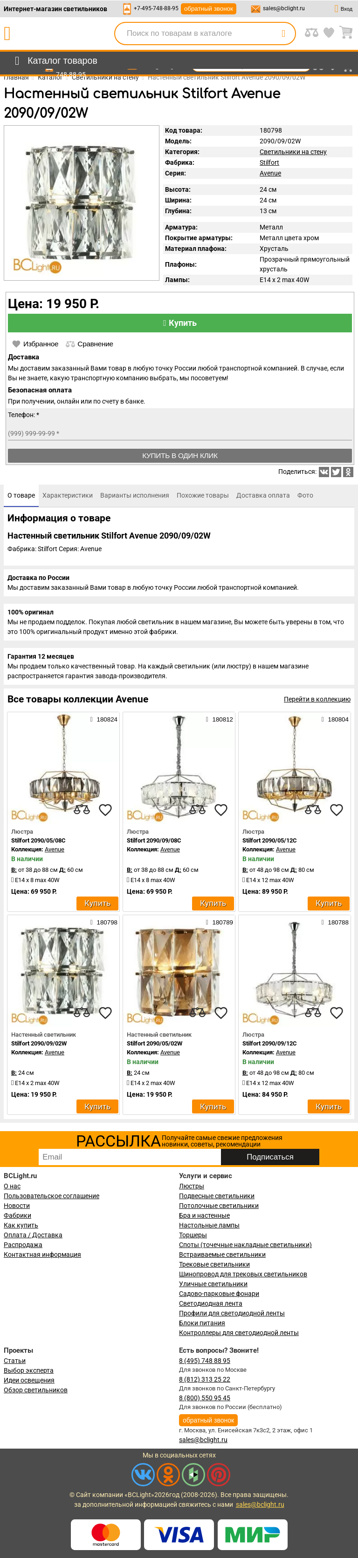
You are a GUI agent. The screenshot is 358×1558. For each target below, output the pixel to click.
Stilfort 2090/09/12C (269, 1043)
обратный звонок (208, 8)
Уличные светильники (213, 1284)
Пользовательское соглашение (51, 1196)
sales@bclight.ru (284, 8)
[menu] (54, 61)
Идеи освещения (29, 1380)
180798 (103, 922)
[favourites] (105, 810)
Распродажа (23, 1244)
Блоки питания (202, 1323)
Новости (17, 1205)
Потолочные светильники (219, 1205)
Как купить (21, 1225)
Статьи (15, 1360)
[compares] (82, 810)
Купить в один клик (180, 455)
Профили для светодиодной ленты (232, 1313)
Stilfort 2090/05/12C (269, 840)
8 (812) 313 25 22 (204, 1379)
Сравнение (89, 344)
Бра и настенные (204, 1215)
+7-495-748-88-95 (156, 8)
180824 (103, 719)
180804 (335, 719)
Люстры (191, 1186)
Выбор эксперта (29, 1370)
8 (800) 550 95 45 (204, 1398)
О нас (12, 1186)
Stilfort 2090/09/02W (39, 1043)
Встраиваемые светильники (222, 1254)
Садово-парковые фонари (219, 1293)
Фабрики (17, 1215)
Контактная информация (42, 1254)
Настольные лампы (209, 1225)
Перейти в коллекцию (317, 699)
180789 (219, 922)
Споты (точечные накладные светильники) (245, 1244)
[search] (283, 33)
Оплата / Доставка (33, 1235)
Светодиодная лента (210, 1303)
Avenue (270, 173)
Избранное (35, 344)
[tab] (21, 496)
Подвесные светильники (217, 1196)
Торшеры (193, 1235)
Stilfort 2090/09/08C (154, 840)
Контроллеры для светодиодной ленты (239, 1332)
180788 (335, 922)
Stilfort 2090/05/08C (38, 840)
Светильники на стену (293, 151)
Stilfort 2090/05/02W (154, 1043)
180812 (219, 719)
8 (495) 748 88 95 (204, 1360)
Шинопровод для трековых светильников (243, 1274)
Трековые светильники (214, 1264)
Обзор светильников (36, 1390)
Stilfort (269, 162)
